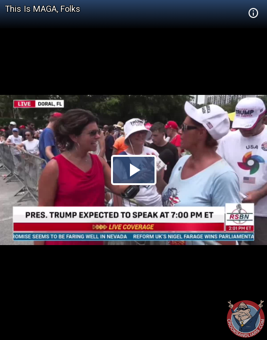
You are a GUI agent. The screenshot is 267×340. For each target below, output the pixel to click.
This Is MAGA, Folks (42, 9)
